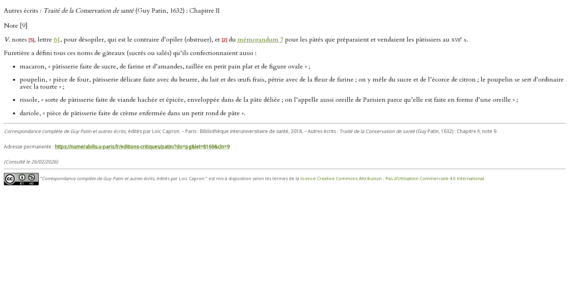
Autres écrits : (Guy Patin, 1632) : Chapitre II (112, 10)
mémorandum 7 (260, 39)
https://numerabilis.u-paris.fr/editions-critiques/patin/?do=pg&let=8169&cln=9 (142, 146)
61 (57, 39)
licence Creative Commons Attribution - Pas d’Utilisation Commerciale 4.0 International (392, 179)
